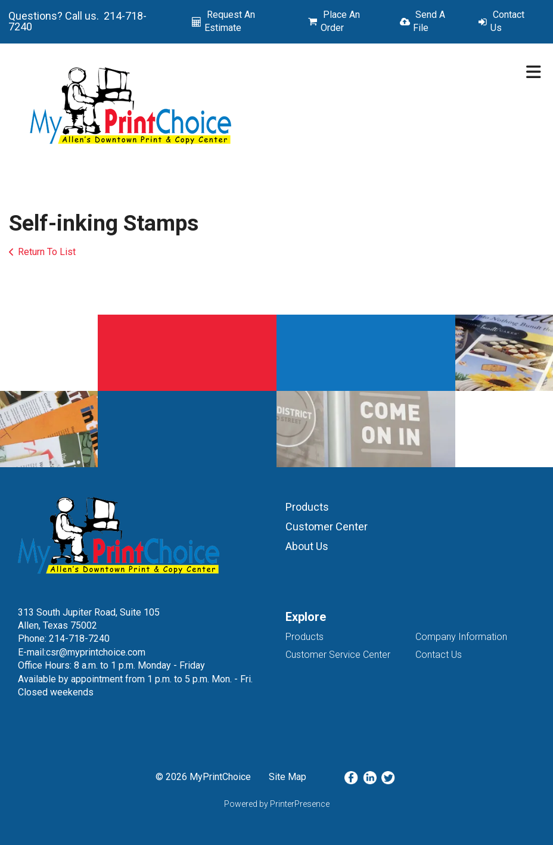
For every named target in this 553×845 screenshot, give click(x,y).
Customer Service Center (337, 654)
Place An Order (340, 21)
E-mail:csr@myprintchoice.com (81, 652)
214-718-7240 (79, 638)
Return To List (47, 251)
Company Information (461, 636)
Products (307, 507)
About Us (306, 546)
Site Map (287, 776)
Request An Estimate (229, 21)
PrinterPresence (300, 804)
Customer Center (326, 526)
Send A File (429, 21)
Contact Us (507, 21)
